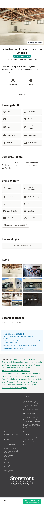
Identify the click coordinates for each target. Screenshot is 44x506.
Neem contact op (28, 439)
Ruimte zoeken (27, 396)
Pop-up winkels (8, 437)
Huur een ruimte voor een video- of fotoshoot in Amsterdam (11, 470)
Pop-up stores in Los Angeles (24, 359)
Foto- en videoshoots (10, 448)
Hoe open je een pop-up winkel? (30, 406)
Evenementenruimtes (10, 442)
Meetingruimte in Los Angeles (25, 382)
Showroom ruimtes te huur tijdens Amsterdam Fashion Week (31, 425)
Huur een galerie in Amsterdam (9, 465)
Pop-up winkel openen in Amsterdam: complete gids (31, 401)
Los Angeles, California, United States (23, 59)
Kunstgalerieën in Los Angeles (13, 373)
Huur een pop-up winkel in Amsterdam (11, 451)
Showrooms (7, 439)
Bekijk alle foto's (35, 43)
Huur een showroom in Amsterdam (10, 455)
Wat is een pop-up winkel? (31, 409)
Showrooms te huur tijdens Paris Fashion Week (31, 412)
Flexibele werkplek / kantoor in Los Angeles (19, 385)
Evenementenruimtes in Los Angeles (26, 365)
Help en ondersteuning (30, 437)
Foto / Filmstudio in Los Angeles (14, 379)
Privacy (25, 444)
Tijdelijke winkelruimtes (11, 434)
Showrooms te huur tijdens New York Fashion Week (31, 416)
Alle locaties (7, 432)
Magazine (26, 434)
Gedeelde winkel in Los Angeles (14, 387)
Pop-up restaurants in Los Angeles (25, 376)
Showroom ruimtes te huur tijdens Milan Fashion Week (31, 420)
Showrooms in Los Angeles (12, 362)
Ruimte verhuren (28, 432)
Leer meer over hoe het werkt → (14, 348)
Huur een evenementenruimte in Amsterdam (10, 460)
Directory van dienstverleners (31, 398)
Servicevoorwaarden (29, 442)
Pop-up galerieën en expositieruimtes (9, 445)
